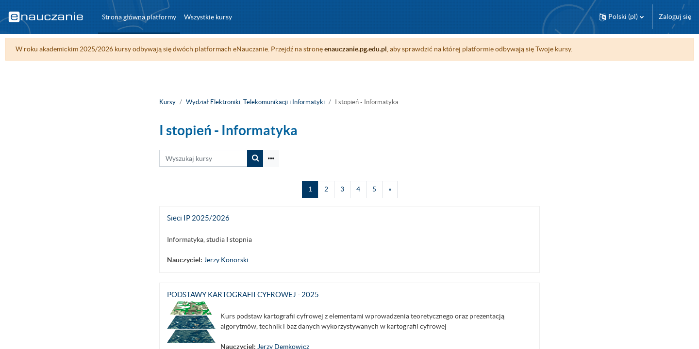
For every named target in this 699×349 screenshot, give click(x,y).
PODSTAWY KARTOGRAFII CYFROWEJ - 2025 (243, 294)
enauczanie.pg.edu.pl (373, 49)
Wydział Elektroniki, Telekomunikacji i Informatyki (255, 102)
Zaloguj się (675, 16)
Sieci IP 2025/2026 (198, 218)
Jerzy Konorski (226, 260)
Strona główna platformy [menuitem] (139, 17)
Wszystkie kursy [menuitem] (208, 17)
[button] (621, 16)
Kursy (167, 102)
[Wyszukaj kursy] (203, 158)
